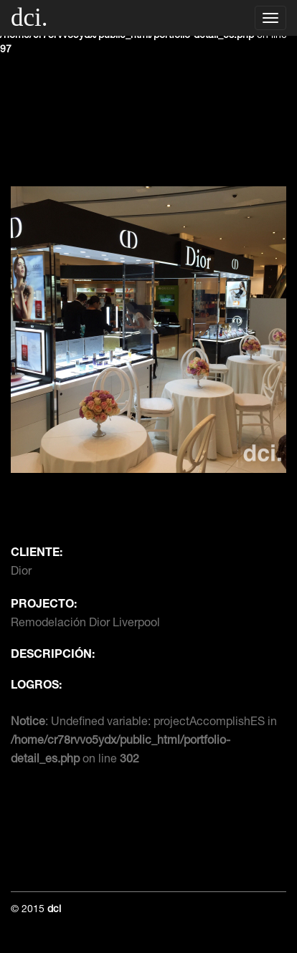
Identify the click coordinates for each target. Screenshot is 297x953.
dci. (29, 18)
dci (54, 910)
